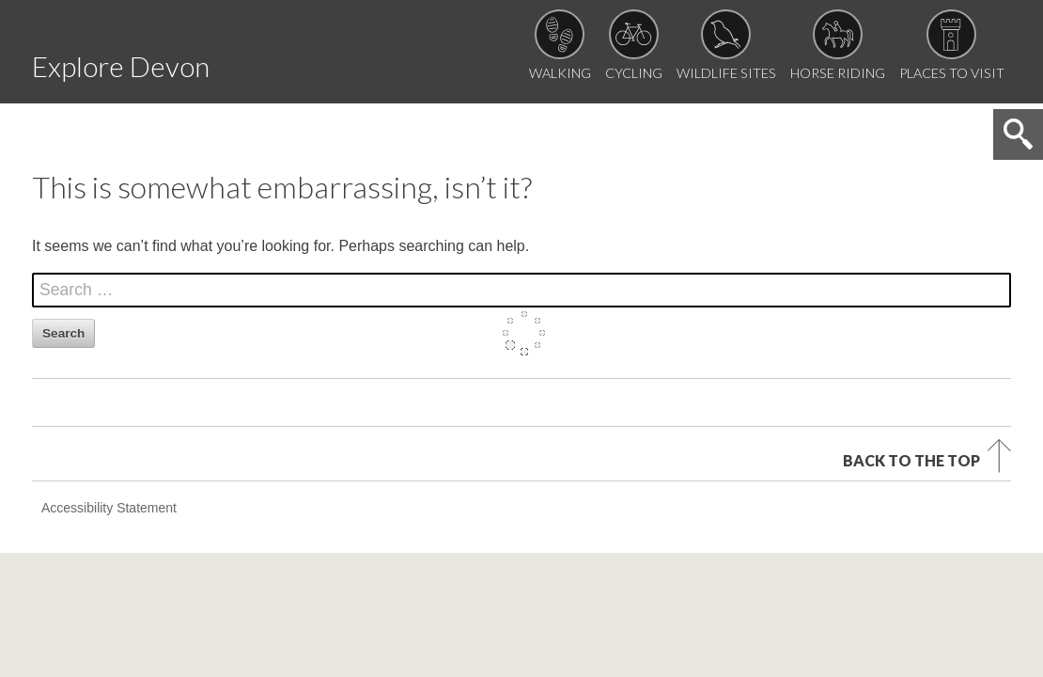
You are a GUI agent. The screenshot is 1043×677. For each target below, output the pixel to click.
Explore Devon (174, 60)
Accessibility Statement (109, 408)
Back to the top (911, 356)
